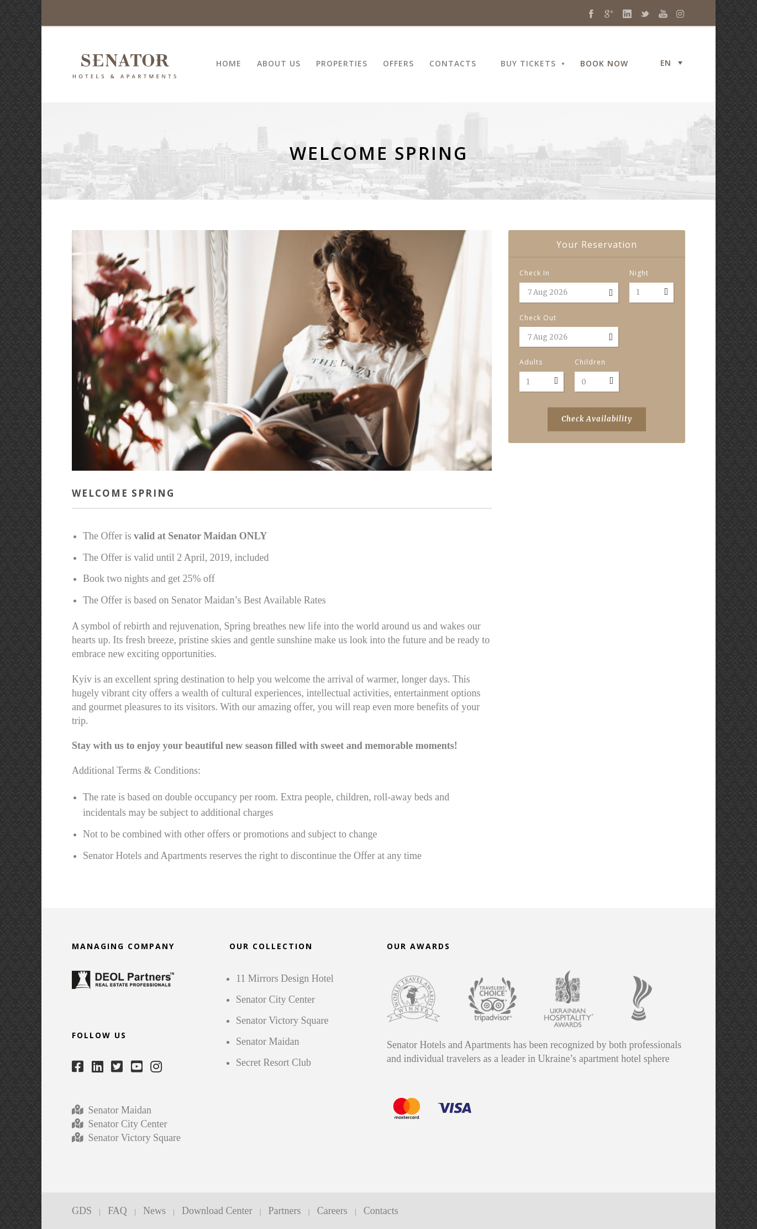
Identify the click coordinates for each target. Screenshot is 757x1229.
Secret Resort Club (273, 1062)
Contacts (381, 1210)
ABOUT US (279, 64)
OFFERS (398, 64)
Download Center (217, 1210)
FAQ (117, 1210)
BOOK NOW (604, 64)
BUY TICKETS (528, 64)
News (154, 1210)
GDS (82, 1210)
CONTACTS (452, 64)
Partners (285, 1210)
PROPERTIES (341, 64)
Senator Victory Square (134, 1137)
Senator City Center (126, 1123)
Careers (332, 1210)
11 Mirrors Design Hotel (285, 978)
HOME (228, 64)
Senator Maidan (118, 1110)
